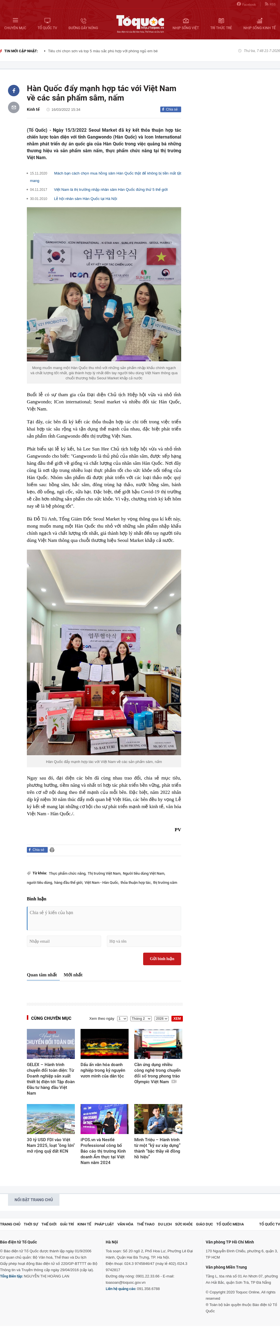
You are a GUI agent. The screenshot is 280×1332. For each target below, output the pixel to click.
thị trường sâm (165, 882)
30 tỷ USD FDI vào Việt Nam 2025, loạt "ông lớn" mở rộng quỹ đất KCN (51, 1145)
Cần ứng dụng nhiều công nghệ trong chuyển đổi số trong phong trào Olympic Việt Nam (157, 1073)
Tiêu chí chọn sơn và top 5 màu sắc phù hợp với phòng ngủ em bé (103, 51)
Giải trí (67, 1224)
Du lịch (165, 1224)
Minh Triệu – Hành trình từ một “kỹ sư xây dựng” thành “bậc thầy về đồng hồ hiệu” (157, 1148)
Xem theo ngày (101, 1018)
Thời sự (31, 1224)
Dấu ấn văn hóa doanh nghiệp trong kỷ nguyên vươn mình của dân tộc (103, 1070)
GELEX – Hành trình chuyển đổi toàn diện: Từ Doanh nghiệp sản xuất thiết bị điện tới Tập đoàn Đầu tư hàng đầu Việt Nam (51, 1079)
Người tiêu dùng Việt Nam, (144, 873)
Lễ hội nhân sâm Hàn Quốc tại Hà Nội (85, 199)
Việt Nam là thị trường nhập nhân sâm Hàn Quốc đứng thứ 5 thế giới (111, 189)
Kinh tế (33, 109)
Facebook (246, 4)
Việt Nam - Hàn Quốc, (102, 882)
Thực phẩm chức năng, (67, 873)
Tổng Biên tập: (11, 1276)
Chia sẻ (172, 109)
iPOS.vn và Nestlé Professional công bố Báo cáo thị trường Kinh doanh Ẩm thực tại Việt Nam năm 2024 (103, 1151)
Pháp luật (104, 1224)
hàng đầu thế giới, (68, 882)
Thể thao (146, 1224)
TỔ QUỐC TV (269, 1224)
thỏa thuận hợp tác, (136, 882)
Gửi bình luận (162, 959)
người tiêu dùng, (40, 882)
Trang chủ (10, 1224)
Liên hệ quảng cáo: (121, 1289)
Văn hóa (125, 1224)
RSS (270, 4)
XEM (177, 1019)
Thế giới (49, 1224)
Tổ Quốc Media (230, 1224)
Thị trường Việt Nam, (104, 873)
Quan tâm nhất (42, 974)
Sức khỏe (184, 1224)
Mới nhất (73, 974)
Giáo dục (204, 1224)
